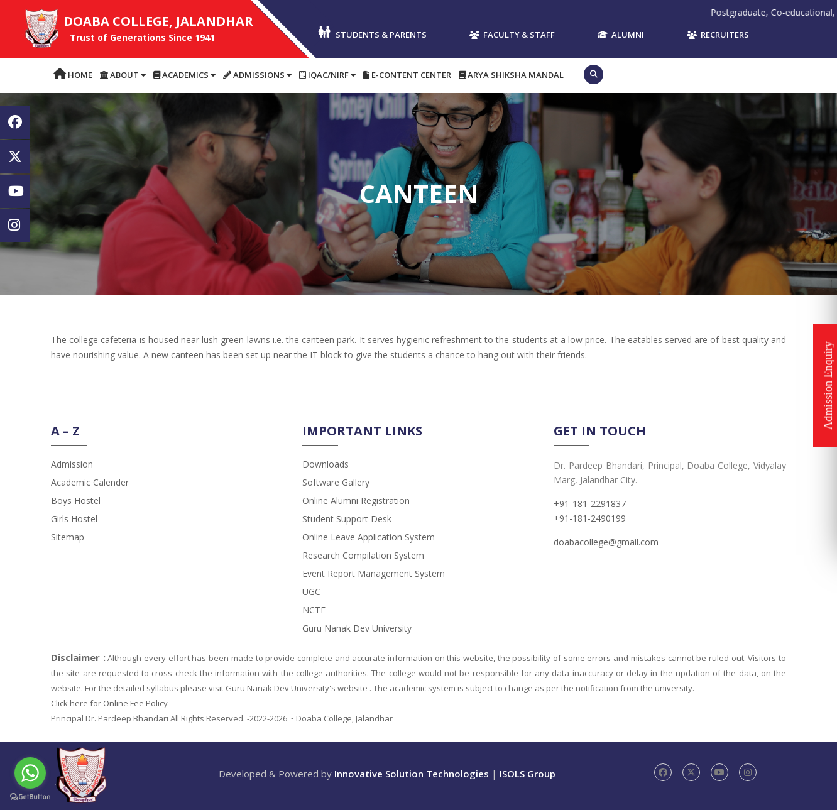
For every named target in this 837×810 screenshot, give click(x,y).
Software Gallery (335, 482)
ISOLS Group (527, 773)
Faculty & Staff (512, 34)
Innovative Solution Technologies (411, 773)
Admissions (257, 74)
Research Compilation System (363, 555)
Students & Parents (372, 33)
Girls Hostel (74, 519)
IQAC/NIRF (327, 74)
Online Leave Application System (368, 537)
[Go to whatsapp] (30, 773)
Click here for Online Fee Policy (109, 703)
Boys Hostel (76, 500)
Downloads (325, 464)
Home (72, 74)
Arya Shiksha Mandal (511, 74)
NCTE (314, 610)
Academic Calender (90, 482)
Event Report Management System (373, 573)
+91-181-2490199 (590, 518)
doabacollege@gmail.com (606, 542)
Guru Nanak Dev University (357, 628)
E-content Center (407, 74)
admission (72, 464)
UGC (311, 592)
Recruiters (718, 34)
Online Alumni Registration (356, 500)
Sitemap (67, 537)
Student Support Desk (346, 519)
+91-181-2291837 (590, 504)
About (123, 74)
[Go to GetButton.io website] (30, 797)
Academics (184, 74)
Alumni (621, 34)
